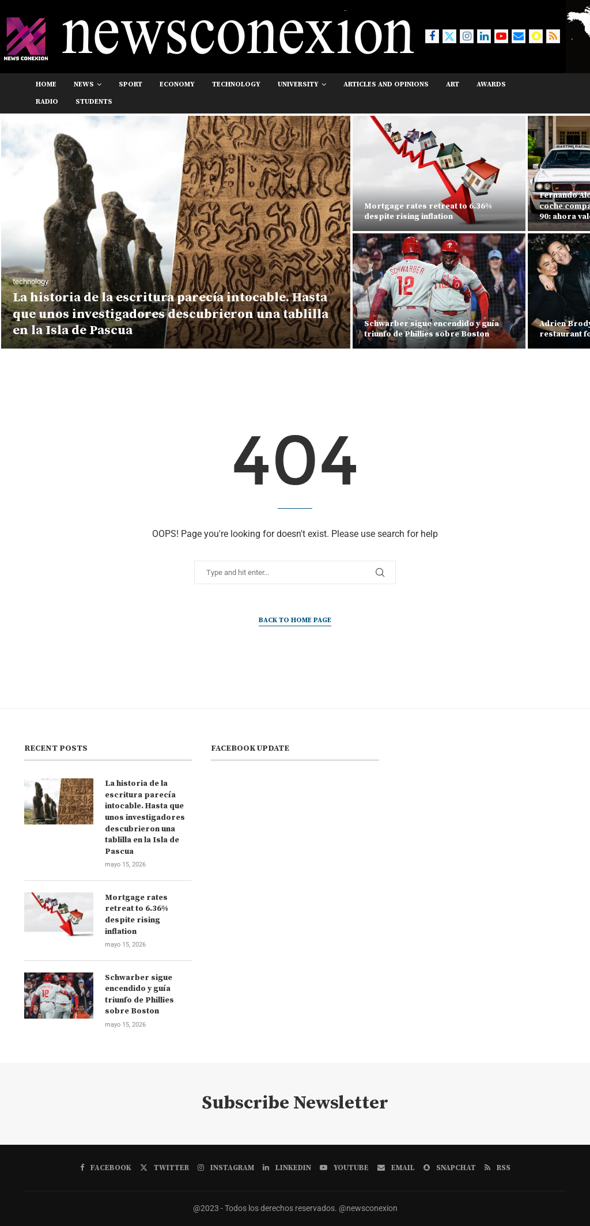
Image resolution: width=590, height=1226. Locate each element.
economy (177, 84)
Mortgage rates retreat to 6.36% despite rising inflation (428, 211)
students (93, 101)
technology (236, 84)
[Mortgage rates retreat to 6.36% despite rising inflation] (439, 173)
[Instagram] (467, 36)
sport (130, 84)
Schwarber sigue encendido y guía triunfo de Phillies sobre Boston (431, 329)
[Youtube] (501, 36)
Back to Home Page (295, 620)
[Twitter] (449, 36)
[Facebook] (432, 36)
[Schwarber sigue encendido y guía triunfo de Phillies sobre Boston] (439, 291)
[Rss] (553, 36)
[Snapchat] (536, 36)
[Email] (518, 36)
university (298, 84)
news (84, 84)
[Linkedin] (484, 36)
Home (46, 84)
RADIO (47, 101)
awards (491, 84)
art (452, 84)
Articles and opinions (386, 84)
